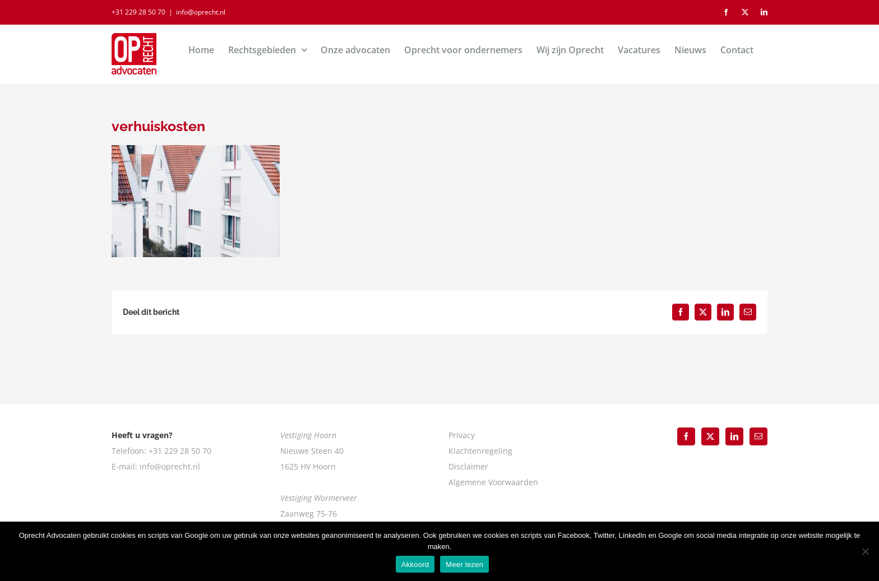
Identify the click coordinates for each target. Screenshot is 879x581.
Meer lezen (464, 564)
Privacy (461, 435)
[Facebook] (686, 436)
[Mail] (758, 436)
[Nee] (865, 551)
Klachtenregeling (480, 450)
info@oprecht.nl (200, 12)
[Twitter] (710, 436)
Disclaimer (468, 466)
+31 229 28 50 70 (138, 12)
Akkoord (415, 564)
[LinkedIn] (734, 436)
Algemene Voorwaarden (493, 482)
